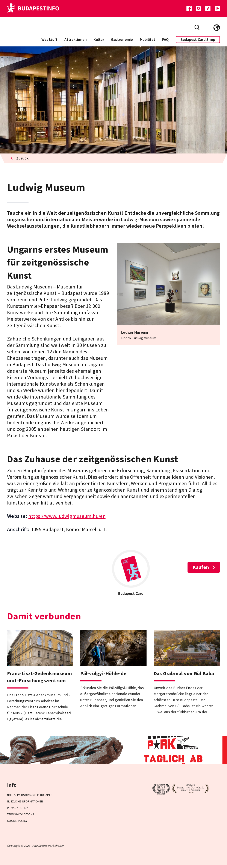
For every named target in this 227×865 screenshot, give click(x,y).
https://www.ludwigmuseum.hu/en (67, 516)
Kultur (99, 39)
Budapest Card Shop (197, 39)
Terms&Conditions (20, 814)
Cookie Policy (17, 821)
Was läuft (49, 39)
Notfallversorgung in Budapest (30, 795)
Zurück (20, 158)
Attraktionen (75, 39)
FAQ (165, 39)
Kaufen (204, 567)
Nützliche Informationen (25, 801)
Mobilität (147, 39)
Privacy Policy (17, 808)
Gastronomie (122, 39)
